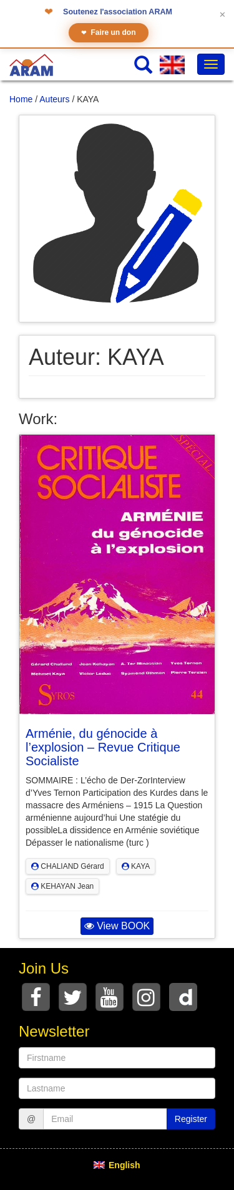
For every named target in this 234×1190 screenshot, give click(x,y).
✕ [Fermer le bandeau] (222, 14)
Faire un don (108, 32)
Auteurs (54, 99)
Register (191, 1119)
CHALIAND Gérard (67, 866)
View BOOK (117, 926)
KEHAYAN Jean (62, 886)
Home (20, 99)
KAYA (136, 866)
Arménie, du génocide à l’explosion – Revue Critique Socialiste (103, 747)
